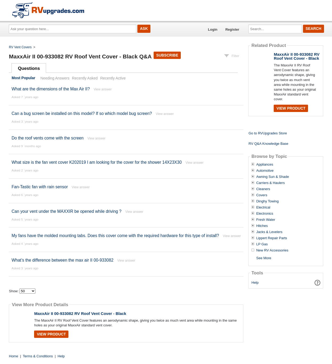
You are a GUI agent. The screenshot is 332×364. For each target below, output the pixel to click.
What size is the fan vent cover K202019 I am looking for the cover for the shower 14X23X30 (96, 162)
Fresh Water (265, 220)
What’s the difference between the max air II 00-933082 (62, 260)
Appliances (264, 164)
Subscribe (167, 55)
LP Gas (262, 244)
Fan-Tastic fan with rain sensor (39, 187)
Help (255, 283)
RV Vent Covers (20, 47)
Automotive (264, 171)
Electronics (264, 213)
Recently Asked (84, 78)
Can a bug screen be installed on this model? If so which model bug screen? (81, 113)
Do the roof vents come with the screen (47, 138)
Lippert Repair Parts (271, 238)
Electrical (263, 207)
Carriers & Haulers (270, 183)
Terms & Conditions (38, 356)
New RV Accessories (272, 250)
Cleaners (263, 189)
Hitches (262, 226)
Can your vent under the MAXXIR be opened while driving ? (66, 211)
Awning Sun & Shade (272, 177)
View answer (103, 89)
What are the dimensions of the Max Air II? (50, 89)
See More (263, 258)
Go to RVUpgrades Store (267, 133)
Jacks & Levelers (269, 232)
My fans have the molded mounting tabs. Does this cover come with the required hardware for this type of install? (115, 235)
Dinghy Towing (267, 201)
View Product (51, 334)
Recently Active (113, 78)
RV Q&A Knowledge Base (268, 144)
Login (212, 29)
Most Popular (23, 78)
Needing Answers (54, 78)
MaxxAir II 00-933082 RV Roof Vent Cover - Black (80, 313)
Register (232, 29)
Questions (29, 68)
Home (13, 356)
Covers (261, 195)
